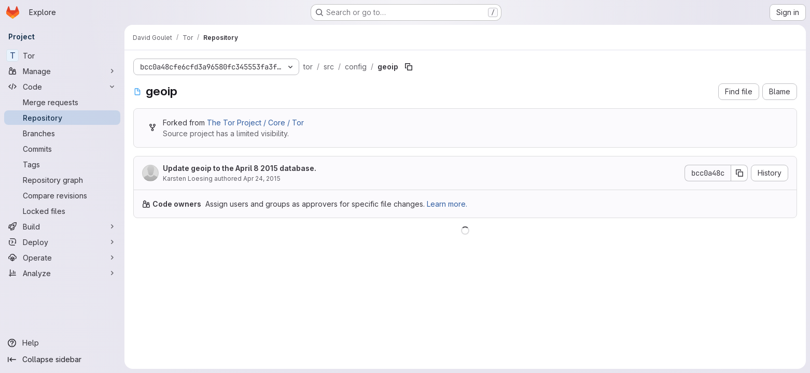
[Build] (62, 226)
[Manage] (62, 71)
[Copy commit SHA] (739, 173)
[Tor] (62, 55)
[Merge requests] (62, 102)
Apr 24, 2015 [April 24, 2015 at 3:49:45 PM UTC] (262, 178)
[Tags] (62, 164)
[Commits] (62, 148)
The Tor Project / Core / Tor (255, 122)
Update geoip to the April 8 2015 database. (239, 168)
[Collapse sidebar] (62, 359)
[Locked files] (62, 211)
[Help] (62, 343)
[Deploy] (62, 242)
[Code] (62, 86)
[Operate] (62, 257)
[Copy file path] (408, 67)
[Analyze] (62, 273)
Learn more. (447, 203)
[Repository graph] (62, 180)
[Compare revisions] (62, 195)
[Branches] (62, 133)
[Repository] (62, 117)
